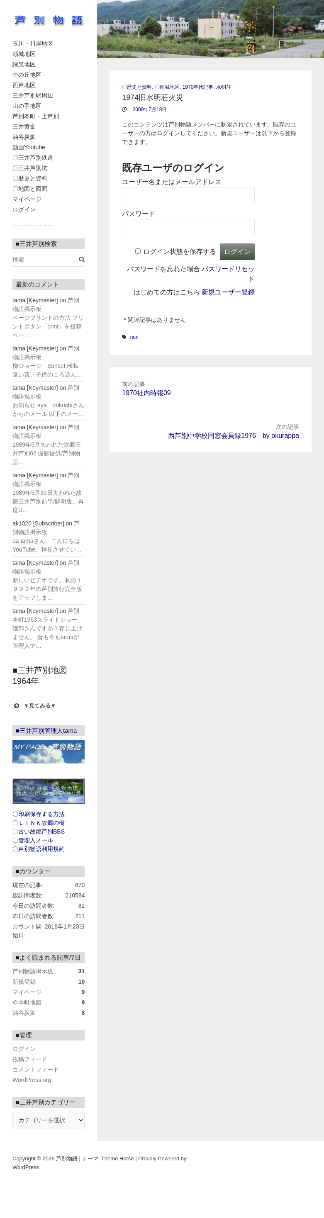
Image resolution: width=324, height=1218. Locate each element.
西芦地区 (24, 85)
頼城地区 (24, 54)
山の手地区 (26, 105)
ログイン (24, 209)
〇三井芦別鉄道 (32, 157)
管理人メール (35, 840)
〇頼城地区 (167, 87)
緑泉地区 (24, 64)
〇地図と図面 (29, 188)
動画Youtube (28, 147)
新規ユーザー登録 (228, 292)
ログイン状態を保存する (179, 251)
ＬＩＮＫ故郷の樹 (41, 822)
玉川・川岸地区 (32, 43)
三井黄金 (24, 126)
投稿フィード (29, 1059)
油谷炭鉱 (24, 137)
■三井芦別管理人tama (46, 730)
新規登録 (24, 981)
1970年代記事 (198, 87)
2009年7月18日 (149, 109)
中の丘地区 (26, 74)
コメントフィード (35, 1069)
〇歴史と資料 (29, 178)
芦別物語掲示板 (32, 971)
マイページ (26, 199)
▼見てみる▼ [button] (34, 706)
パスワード (138, 213)
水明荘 (223, 87)
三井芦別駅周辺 (32, 95)
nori (134, 337)
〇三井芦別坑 (29, 168)
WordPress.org (31, 1080)
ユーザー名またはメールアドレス (172, 181)
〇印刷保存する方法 (38, 814)
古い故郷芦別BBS (41, 831)
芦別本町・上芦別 (35, 116)
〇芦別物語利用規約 (38, 849)
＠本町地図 (26, 1002)
